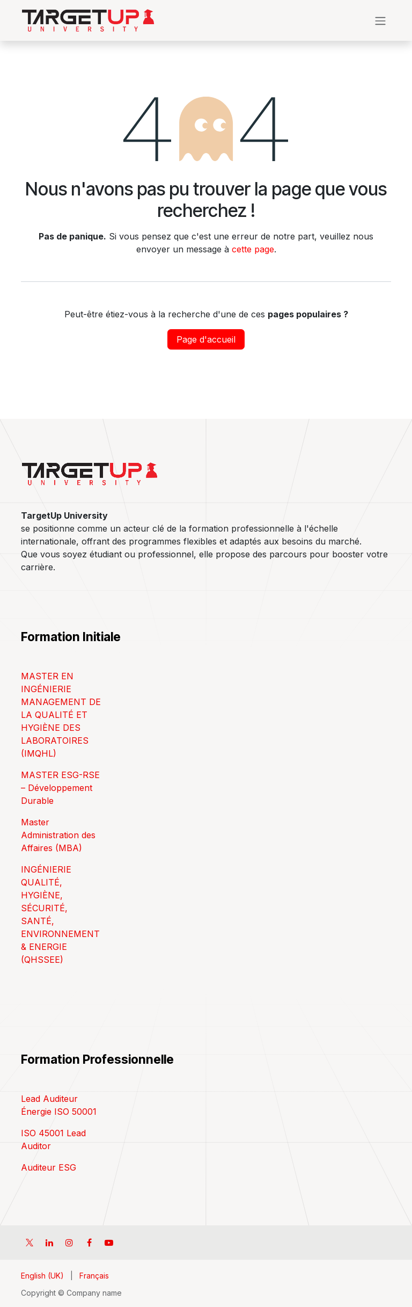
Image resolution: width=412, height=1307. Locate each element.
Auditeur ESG (48, 1167)
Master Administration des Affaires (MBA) (58, 835)
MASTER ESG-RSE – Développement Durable (60, 787)
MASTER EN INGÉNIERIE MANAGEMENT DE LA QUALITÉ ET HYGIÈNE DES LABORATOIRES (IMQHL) (61, 715)
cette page (253, 249)
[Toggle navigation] (380, 20)
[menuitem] (42, 1275)
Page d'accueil (206, 339)
